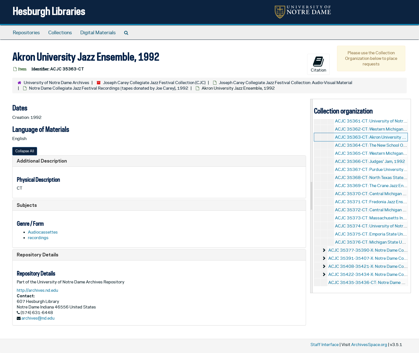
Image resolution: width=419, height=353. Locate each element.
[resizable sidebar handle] (311, 196)
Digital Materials (98, 32)
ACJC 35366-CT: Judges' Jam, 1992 (370, 161)
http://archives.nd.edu (37, 290)
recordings (38, 237)
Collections (60, 32)
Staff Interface (324, 344)
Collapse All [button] (24, 151)
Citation (318, 64)
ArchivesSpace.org (369, 344)
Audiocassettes (43, 232)
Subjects (27, 205)
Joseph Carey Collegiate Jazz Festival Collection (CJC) (154, 82)
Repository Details (37, 254)
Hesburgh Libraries (49, 11)
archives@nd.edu (37, 318)
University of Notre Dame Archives (56, 82)
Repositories (26, 32)
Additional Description (42, 160)
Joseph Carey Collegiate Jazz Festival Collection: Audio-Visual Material (285, 82)
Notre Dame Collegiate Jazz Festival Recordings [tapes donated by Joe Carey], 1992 (108, 88)
